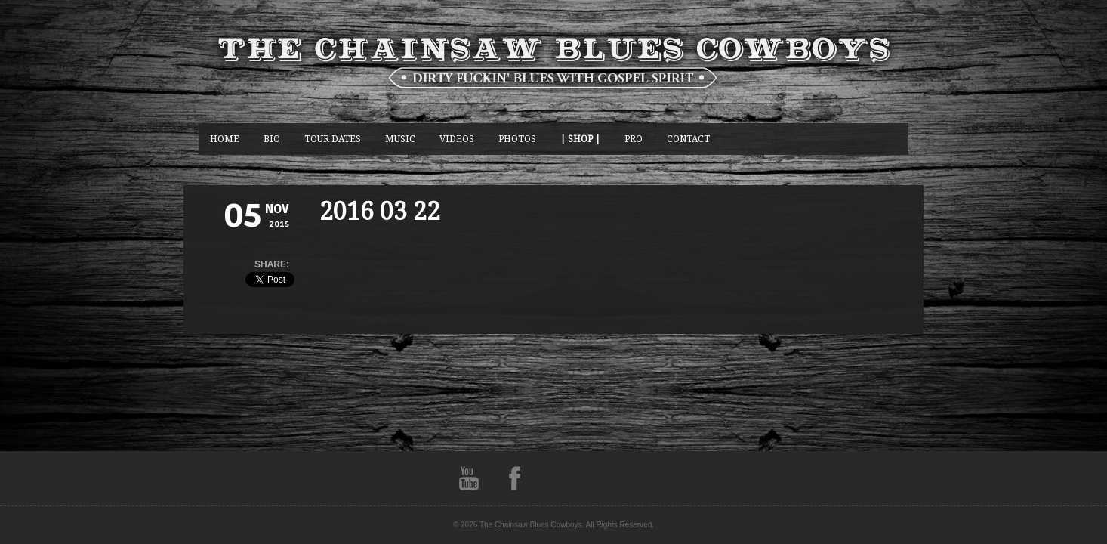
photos (517, 138)
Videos (456, 138)
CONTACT (688, 138)
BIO (272, 138)
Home (224, 138)
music (400, 138)
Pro (633, 138)
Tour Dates (332, 138)
